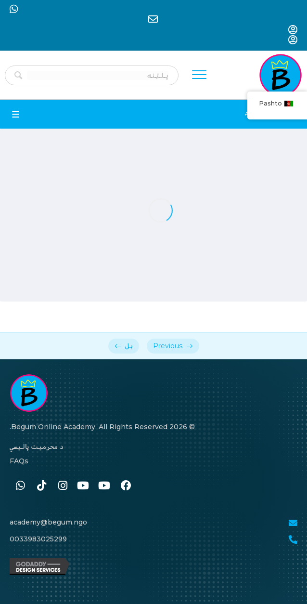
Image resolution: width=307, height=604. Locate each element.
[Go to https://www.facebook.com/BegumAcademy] (126, 486)
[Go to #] (105, 486)
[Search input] (97, 75)
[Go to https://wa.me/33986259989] (20, 486)
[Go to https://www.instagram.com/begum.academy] (62, 486)
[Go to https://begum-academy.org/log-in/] (293, 31)
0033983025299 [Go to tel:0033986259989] (38, 539)
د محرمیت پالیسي (37, 446)
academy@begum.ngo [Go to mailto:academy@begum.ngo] (48, 522)
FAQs (19, 461)
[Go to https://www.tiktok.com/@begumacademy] (41, 486)
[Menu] (199, 75)
